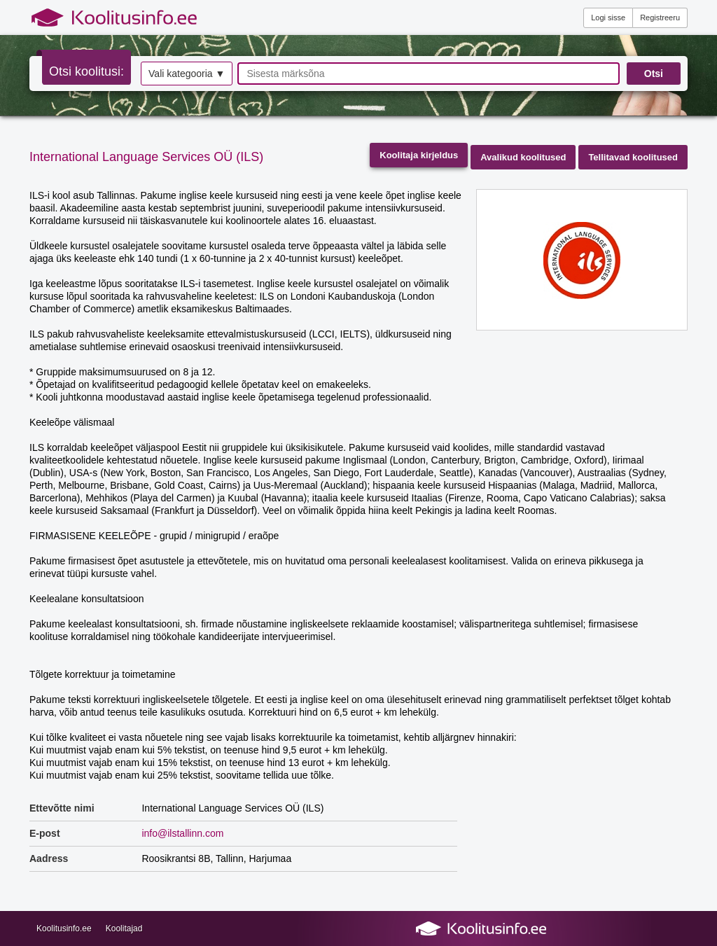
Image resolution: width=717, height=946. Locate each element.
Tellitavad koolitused (633, 157)
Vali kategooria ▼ (186, 73)
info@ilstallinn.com (182, 833)
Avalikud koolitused (523, 157)
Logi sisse (608, 17)
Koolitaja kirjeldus (419, 155)
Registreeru (660, 17)
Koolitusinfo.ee (64, 928)
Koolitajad (124, 928)
